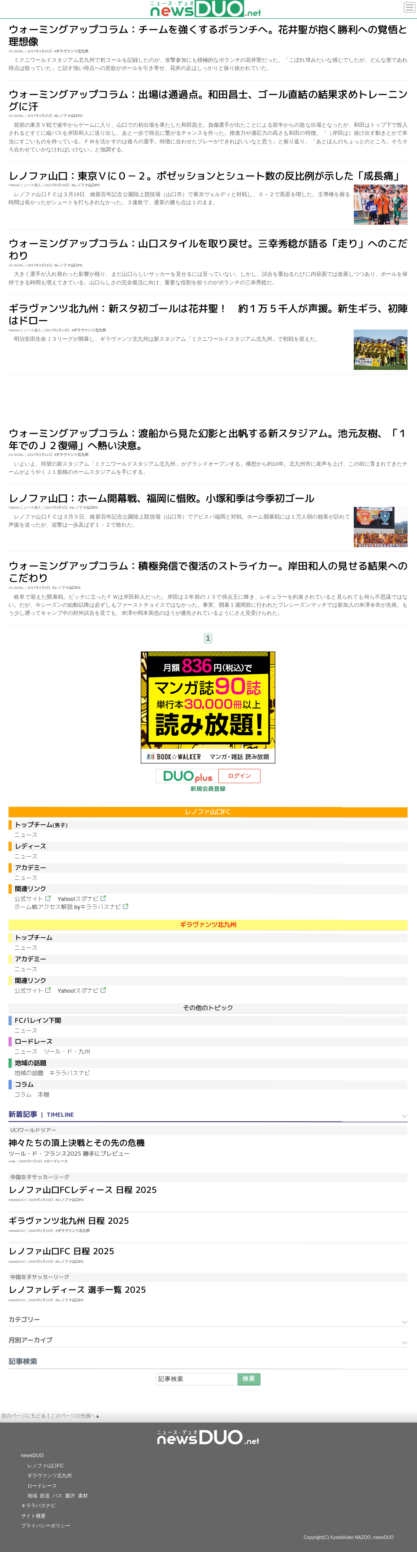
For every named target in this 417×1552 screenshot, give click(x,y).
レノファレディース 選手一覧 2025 (77, 1289)
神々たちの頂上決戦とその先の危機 (77, 1143)
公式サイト (28, 899)
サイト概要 (33, 1515)
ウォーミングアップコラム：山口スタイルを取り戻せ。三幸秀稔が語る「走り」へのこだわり (208, 249)
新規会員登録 (208, 789)
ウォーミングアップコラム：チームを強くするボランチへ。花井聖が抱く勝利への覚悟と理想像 (208, 35)
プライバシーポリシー (45, 1525)
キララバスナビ (69, 1073)
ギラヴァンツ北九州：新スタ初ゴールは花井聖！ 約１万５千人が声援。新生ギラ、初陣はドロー (208, 314)
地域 (32, 1495)
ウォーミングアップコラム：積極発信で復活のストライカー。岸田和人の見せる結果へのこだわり (208, 572)
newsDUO (32, 1455)
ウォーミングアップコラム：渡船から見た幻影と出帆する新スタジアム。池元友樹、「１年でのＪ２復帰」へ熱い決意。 (208, 439)
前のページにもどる (23, 1416)
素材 (83, 1495)
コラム (23, 1094)
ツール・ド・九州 (66, 1051)
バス (57, 1495)
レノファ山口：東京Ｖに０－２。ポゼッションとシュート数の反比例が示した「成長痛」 (206, 175)
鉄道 (45, 1495)
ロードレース (42, 1485)
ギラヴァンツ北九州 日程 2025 (69, 1220)
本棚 (43, 1094)
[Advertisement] (208, 402)
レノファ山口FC (45, 1465)
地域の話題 (28, 1073)
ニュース (26, 835)
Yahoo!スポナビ (78, 899)
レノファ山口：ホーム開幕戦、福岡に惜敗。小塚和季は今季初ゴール (161, 498)
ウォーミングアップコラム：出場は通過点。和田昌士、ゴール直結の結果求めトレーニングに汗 (208, 100)
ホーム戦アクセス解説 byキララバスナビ (67, 907)
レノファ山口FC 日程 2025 (61, 1251)
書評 (70, 1495)
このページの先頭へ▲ (75, 1416)
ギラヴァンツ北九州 (49, 1475)
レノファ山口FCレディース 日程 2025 (83, 1190)
